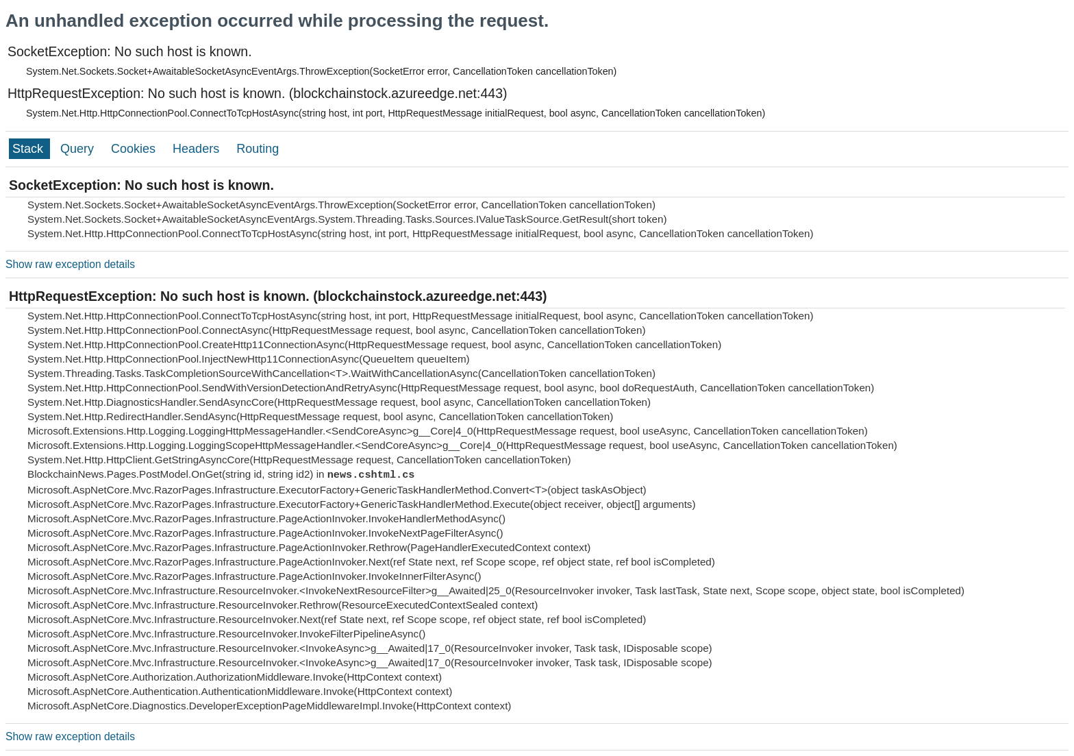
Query (78, 149)
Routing (257, 149)
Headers (198, 149)
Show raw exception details (70, 264)
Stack (29, 149)
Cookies (135, 149)
